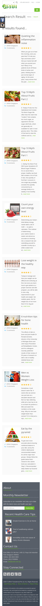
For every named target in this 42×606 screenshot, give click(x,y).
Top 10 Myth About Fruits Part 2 (28, 96)
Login (38, 2)
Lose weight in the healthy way (29, 264)
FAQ (32, 2)
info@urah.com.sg (14, 561)
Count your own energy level (27, 208)
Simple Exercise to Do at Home (24, 521)
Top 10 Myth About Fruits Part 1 (28, 152)
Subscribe (29, 508)
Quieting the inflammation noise (28, 39)
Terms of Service (23, 584)
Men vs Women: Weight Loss (27, 376)
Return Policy (34, 584)
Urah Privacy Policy (10, 584)
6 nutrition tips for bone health (29, 320)
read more (31, 82)
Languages (26, 2)
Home (29, 17)
